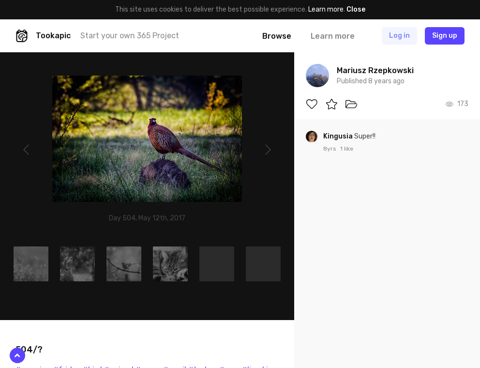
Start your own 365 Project (129, 35)
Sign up (444, 35)
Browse (276, 36)
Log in (399, 35)
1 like (346, 148)
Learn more (326, 9)
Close (355, 9)
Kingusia (338, 136)
